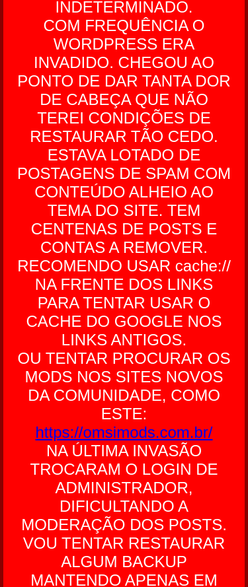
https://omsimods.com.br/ (123, 432)
